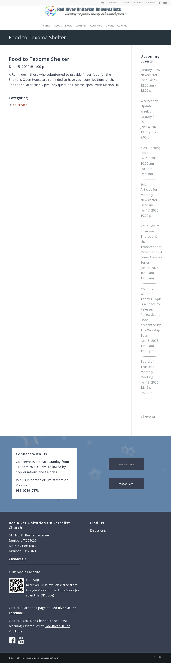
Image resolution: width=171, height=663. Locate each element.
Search (151, 2)
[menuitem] (102, 3)
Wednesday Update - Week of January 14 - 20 (149, 111)
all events (148, 416)
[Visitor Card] (126, 483)
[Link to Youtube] (165, 2)
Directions (125, 2)
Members (112, 2)
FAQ (102, 2)
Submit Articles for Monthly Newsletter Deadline (149, 194)
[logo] (85, 13)
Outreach (20, 105)
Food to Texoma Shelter (37, 37)
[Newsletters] (126, 464)
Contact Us (139, 2)
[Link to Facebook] (159, 2)
